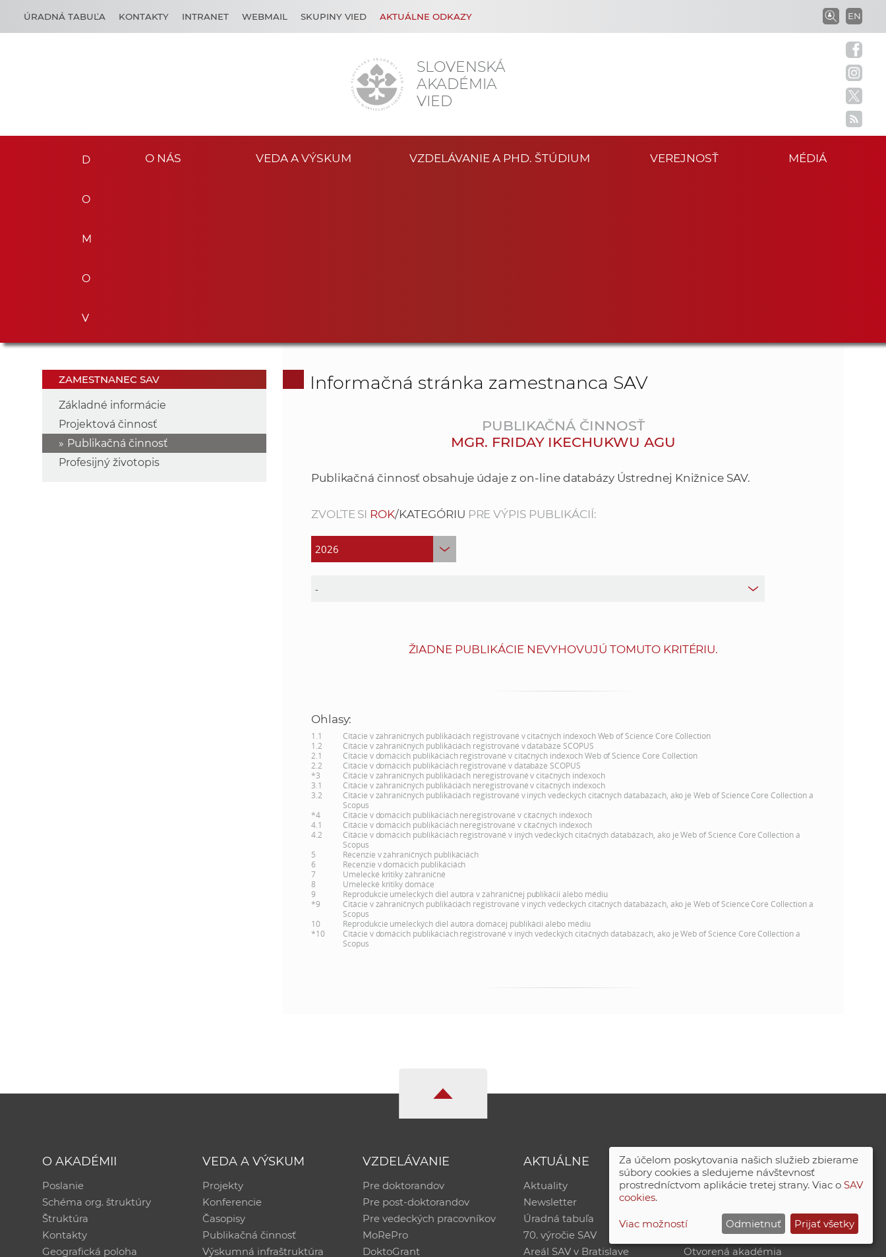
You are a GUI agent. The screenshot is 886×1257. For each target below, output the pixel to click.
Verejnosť (684, 157)
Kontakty (144, 16)
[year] (383, 385)
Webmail (264, 16)
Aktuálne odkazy (426, 16)
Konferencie (232, 1040)
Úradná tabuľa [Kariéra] (64, 16)
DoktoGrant (391, 1091)
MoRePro (385, 1074)
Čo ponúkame (558, 1108)
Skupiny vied (334, 16)
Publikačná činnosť (117, 280)
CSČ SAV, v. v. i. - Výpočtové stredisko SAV (239, 1241)
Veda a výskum (303, 157)
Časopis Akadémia (729, 1074)
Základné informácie (112, 241)
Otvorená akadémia (733, 1091)
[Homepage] (377, 84)
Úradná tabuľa (558, 1057)
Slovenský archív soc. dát (744, 1040)
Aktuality (545, 1022)
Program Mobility (405, 1108)
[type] (538, 425)
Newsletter (550, 1040)
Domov (81, 155)
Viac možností (653, 1223)
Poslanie (63, 1022)
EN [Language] (854, 16)
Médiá (811, 157)
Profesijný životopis (109, 299)
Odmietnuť (753, 1223)
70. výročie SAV (560, 1074)
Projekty (222, 1022)
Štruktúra (65, 1057)
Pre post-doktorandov (416, 1040)
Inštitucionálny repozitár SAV (754, 1022)
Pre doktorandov (403, 1022)
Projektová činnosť (108, 260)
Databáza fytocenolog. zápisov (758, 1057)
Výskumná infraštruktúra (263, 1091)
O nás (163, 157)
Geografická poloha (89, 1091)
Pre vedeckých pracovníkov (429, 1057)
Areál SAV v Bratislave (576, 1091)
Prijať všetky (824, 1223)
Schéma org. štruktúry (96, 1040)
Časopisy (223, 1057)
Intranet (205, 16)
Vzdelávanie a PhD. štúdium (499, 157)
